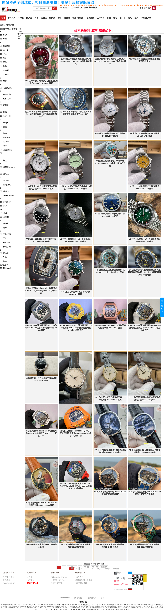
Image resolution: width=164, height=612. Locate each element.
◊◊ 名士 (3, 156)
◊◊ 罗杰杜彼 (5, 137)
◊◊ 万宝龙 (4, 217)
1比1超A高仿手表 (90, 609)
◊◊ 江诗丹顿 (5, 116)
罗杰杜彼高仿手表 (157, 607)
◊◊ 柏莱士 (4, 66)
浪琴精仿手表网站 (124, 607)
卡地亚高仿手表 (62, 605)
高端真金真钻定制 (98, 607)
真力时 (67, 18)
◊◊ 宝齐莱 (4, 74)
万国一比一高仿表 (27, 605)
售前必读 (79, 577)
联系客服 (7, 580)
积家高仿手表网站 (61, 607)
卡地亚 (21, 18)
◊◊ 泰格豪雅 (5, 202)
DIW (97, 609)
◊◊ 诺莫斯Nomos (7, 167)
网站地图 (78, 598)
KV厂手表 (23, 607)
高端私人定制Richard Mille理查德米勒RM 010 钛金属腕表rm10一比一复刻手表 (41, 433)
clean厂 (102, 609)
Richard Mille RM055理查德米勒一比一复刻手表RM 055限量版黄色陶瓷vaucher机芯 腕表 (76, 327)
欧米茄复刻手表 (136, 607)
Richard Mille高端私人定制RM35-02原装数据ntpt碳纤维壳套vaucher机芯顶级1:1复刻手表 (76, 485)
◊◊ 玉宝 (3, 238)
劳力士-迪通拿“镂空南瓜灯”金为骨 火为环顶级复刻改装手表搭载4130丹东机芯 (41, 114)
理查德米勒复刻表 (74, 605)
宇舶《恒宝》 (78, 18)
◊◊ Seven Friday (7, 195)
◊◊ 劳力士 (4, 141)
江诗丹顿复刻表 (86, 607)
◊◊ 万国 (3, 213)
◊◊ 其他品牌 (5, 268)
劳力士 (44, 18)
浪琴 (115, 18)
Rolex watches (125, 609)
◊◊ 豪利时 (4, 105)
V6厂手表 (17, 605)
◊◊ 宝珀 (3, 62)
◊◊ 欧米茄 (4, 174)
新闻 (102, 598)
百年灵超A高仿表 (87, 605)
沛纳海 (52, 18)
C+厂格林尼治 (58, 609)
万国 (36, 18)
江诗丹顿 (100, 18)
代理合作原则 (8, 577)
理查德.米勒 (146, 18)
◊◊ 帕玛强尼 (5, 184)
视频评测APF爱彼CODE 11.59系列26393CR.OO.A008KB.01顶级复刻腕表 (110, 61)
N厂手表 (44, 605)
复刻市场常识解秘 (58, 577)
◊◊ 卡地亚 (4, 123)
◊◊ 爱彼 (3, 35)
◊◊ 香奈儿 (4, 223)
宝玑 (136, 18)
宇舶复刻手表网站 (33, 607)
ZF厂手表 (37, 605)
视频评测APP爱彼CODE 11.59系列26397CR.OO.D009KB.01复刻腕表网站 (75, 61)
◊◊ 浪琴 (3, 146)
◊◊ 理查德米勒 (6, 150)
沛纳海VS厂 (146, 607)
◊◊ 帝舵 (3, 81)
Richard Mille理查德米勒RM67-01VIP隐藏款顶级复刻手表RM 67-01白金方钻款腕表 (144, 327)
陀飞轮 (16, 607)
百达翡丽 (90, 18)
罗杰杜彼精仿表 (8, 607)
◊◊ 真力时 (4, 253)
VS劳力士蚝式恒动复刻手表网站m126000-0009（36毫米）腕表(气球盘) (110, 163)
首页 (3, 18)
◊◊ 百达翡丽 (5, 46)
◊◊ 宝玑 (3, 54)
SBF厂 (41, 609)
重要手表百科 (57, 583)
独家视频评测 (5, 605)
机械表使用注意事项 (84, 580)
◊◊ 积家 (3, 112)
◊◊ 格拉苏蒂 (5, 94)
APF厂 (36, 609)
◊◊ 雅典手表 (5, 246)
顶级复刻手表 (67, 609)
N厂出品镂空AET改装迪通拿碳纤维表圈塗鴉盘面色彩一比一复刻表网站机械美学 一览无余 (144, 272)
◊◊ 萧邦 (3, 227)
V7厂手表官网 (98, 605)
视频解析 (92, 598)
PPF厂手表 (51, 607)
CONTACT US (9, 583)
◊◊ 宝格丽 (4, 70)
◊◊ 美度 (3, 160)
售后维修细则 (81, 583)
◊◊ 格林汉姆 (5, 98)
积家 (109, 18)
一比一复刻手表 (78, 609)
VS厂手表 (140, 605)
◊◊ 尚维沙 (4, 191)
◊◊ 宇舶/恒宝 (5, 234)
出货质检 (31, 580)
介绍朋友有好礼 (58, 580)
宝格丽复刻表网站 (111, 607)
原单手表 (133, 605)
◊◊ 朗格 (3, 133)
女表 (12, 605)
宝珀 (130, 18)
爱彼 (59, 18)
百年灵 (123, 18)
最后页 (104, 567)
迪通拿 (108, 609)
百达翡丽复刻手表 (110, 605)
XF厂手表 (126, 605)
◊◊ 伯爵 (3, 58)
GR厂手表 (43, 607)
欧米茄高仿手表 (149, 605)
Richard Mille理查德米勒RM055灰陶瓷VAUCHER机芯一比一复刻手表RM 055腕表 (41, 327)
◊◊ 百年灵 (4, 50)
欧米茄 (29, 18)
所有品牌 (11, 18)
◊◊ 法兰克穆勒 (6, 88)
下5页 (86, 567)
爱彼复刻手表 (52, 605)
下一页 (95, 567)
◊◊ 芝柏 (3, 257)
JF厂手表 (119, 605)
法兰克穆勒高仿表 (74, 607)
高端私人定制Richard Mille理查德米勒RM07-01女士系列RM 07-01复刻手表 (41, 290)
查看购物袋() (146, 8)
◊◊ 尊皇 (3, 261)
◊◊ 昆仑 (3, 127)
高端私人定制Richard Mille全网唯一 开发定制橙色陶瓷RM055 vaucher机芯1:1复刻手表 (75, 433)
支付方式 (31, 577)
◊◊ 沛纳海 (4, 180)
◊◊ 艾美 (3, 39)
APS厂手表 (48, 609)
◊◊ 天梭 (3, 206)
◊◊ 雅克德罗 (5, 242)
